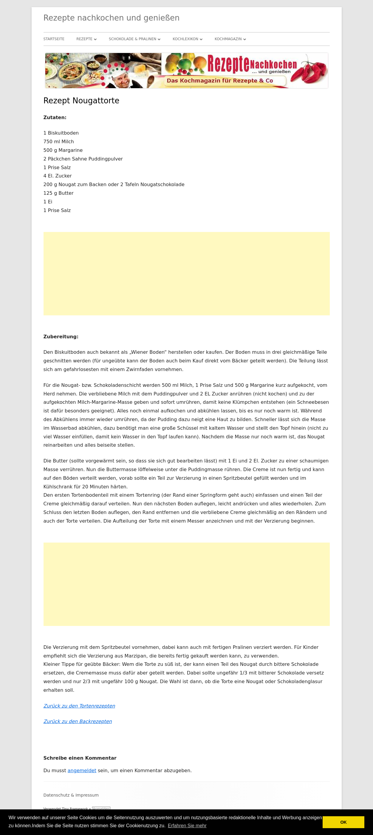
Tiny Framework (75, 809)
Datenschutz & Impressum (71, 795)
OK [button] (343, 822)
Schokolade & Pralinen (132, 39)
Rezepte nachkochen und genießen (112, 17)
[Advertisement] (187, 273)
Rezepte (84, 39)
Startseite (54, 39)
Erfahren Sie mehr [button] (187, 825)
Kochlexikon (185, 39)
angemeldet (82, 770)
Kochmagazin (228, 39)
